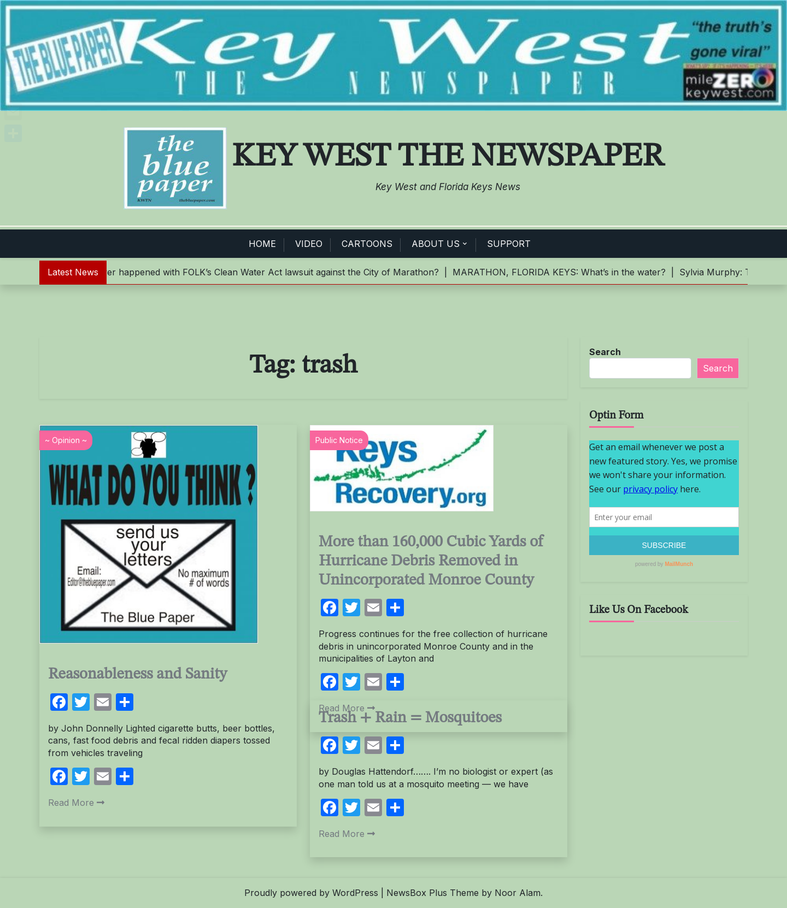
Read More (76, 802)
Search (605, 351)
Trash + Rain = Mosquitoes (410, 718)
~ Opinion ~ (66, 440)
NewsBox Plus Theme (432, 892)
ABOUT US (436, 243)
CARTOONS (367, 243)
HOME (262, 243)
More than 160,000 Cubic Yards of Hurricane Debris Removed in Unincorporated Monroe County (431, 561)
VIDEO (308, 243)
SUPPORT (509, 243)
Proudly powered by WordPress (311, 892)
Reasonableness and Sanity (137, 674)
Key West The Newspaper (448, 156)
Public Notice (339, 440)
